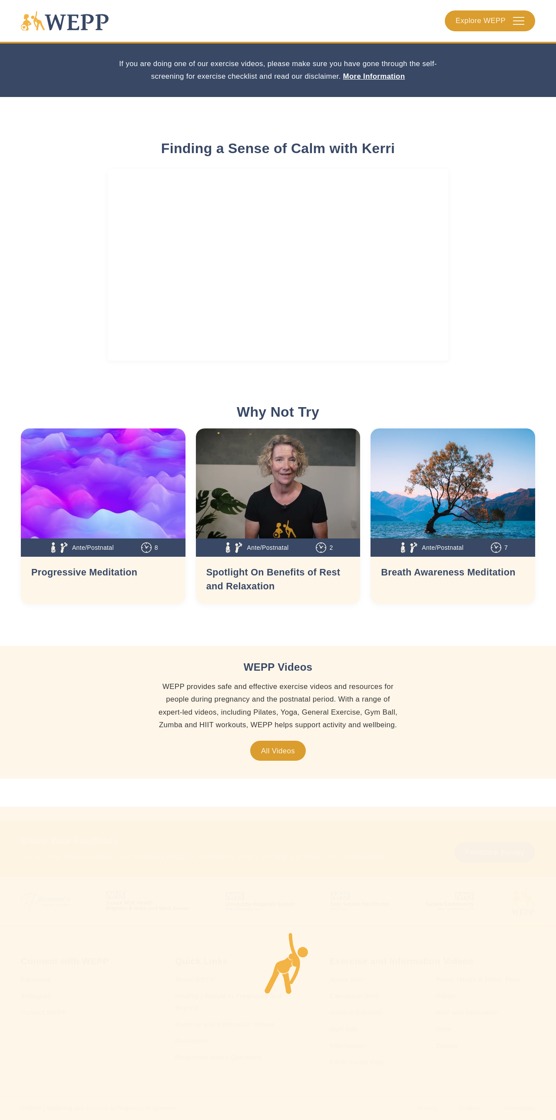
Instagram (36, 996)
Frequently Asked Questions (218, 1057)
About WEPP (195, 979)
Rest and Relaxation (467, 1012)
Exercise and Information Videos (225, 1024)
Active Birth (346, 979)
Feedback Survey (494, 852)
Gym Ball (343, 1029)
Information (346, 1045)
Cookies (470, 1108)
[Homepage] (65, 20)
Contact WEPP (44, 1012)
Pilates (446, 996)
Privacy (427, 1108)
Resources (191, 1040)
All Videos (278, 751)
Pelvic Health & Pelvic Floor (478, 979)
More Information (374, 76)
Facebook (36, 979)
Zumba (446, 1045)
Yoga (443, 1029)
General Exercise (355, 1012)
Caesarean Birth (354, 996)
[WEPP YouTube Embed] (278, 265)
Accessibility (519, 1108)
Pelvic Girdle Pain (356, 1062)
